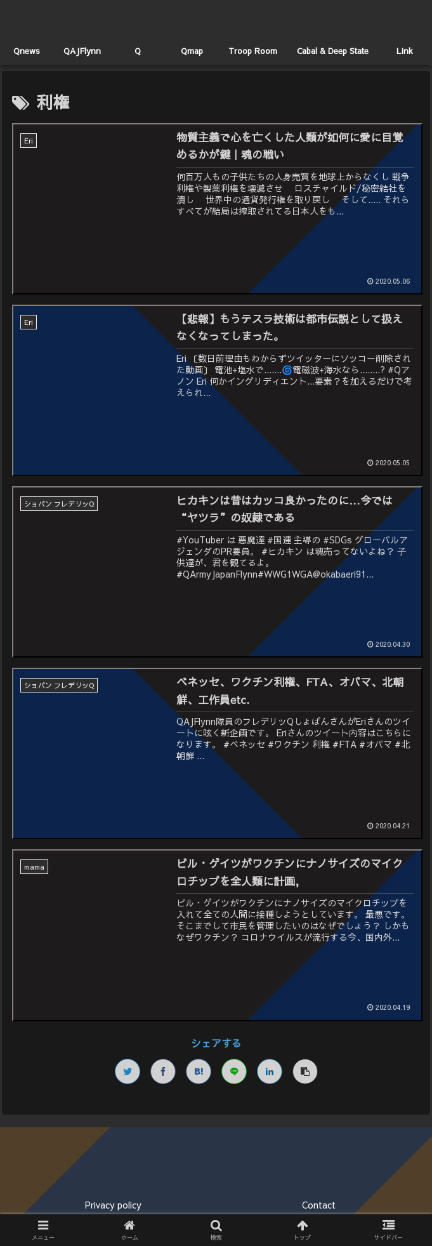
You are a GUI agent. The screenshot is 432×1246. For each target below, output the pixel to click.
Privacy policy (113, 1204)
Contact (319, 1204)
